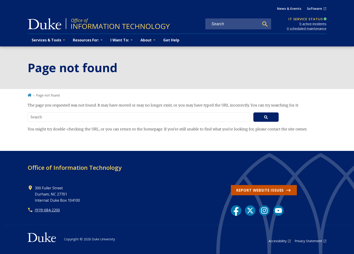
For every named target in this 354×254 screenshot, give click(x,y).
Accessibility (278, 241)
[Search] (265, 24)
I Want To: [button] (119, 40)
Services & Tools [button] (46, 40)
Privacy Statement (308, 241)
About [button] (146, 40)
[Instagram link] (264, 210)
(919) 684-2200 (47, 210)
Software (314, 8)
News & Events (289, 8)
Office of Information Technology (75, 167)
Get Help (171, 40)
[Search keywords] (232, 24)
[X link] (250, 210)
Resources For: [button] (86, 40)
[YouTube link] (278, 210)
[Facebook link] (236, 210)
